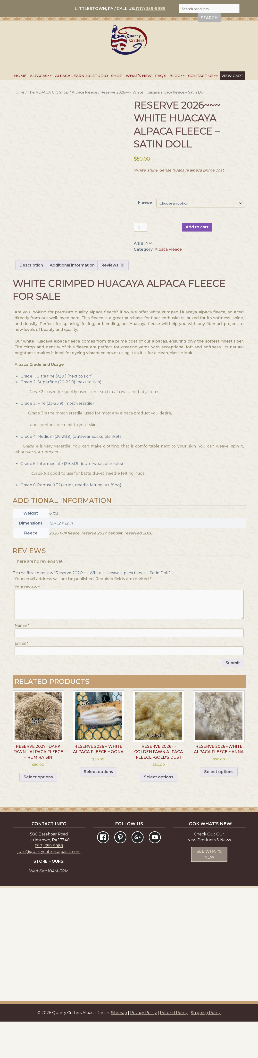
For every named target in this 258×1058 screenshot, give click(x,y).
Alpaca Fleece (84, 92)
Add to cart (197, 227)
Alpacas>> (41, 75)
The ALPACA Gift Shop (48, 92)
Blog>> (177, 75)
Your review (27, 623)
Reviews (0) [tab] (113, 301)
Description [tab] (31, 301)
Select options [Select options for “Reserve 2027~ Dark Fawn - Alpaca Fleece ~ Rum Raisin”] (38, 813)
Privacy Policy (143, 1049)
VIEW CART (232, 75)
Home (20, 75)
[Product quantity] (141, 227)
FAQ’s (160, 75)
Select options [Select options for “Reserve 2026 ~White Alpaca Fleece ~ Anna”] (218, 808)
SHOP (116, 75)
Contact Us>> (203, 75)
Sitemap (119, 1049)
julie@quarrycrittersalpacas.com (49, 888)
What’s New (139, 75)
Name (22, 662)
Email (21, 680)
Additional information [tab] (72, 301)
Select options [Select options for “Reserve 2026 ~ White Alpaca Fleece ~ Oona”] (98, 808)
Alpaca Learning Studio (81, 75)
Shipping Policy (206, 1049)
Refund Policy (174, 1049)
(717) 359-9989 (150, 8)
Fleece (145, 202)
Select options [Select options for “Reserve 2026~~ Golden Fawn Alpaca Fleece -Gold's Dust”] (158, 813)
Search (209, 18)
